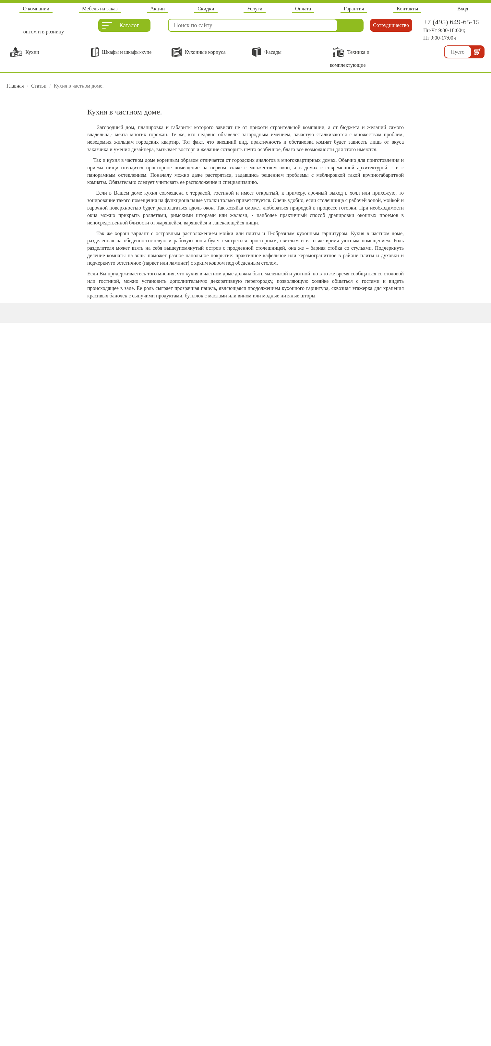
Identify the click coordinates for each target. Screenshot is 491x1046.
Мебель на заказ (99, 8)
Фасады (266, 52)
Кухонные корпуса (199, 52)
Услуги (254, 8)
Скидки (206, 8)
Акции (157, 8)
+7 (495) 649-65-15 (451, 22)
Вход (462, 8)
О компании (36, 8)
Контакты (407, 8)
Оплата (303, 8)
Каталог (120, 27)
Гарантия (354, 8)
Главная (15, 86)
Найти (351, 25)
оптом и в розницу (43, 31)
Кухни (24, 52)
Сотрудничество (391, 25)
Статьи (38, 86)
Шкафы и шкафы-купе (121, 52)
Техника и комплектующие (349, 57)
